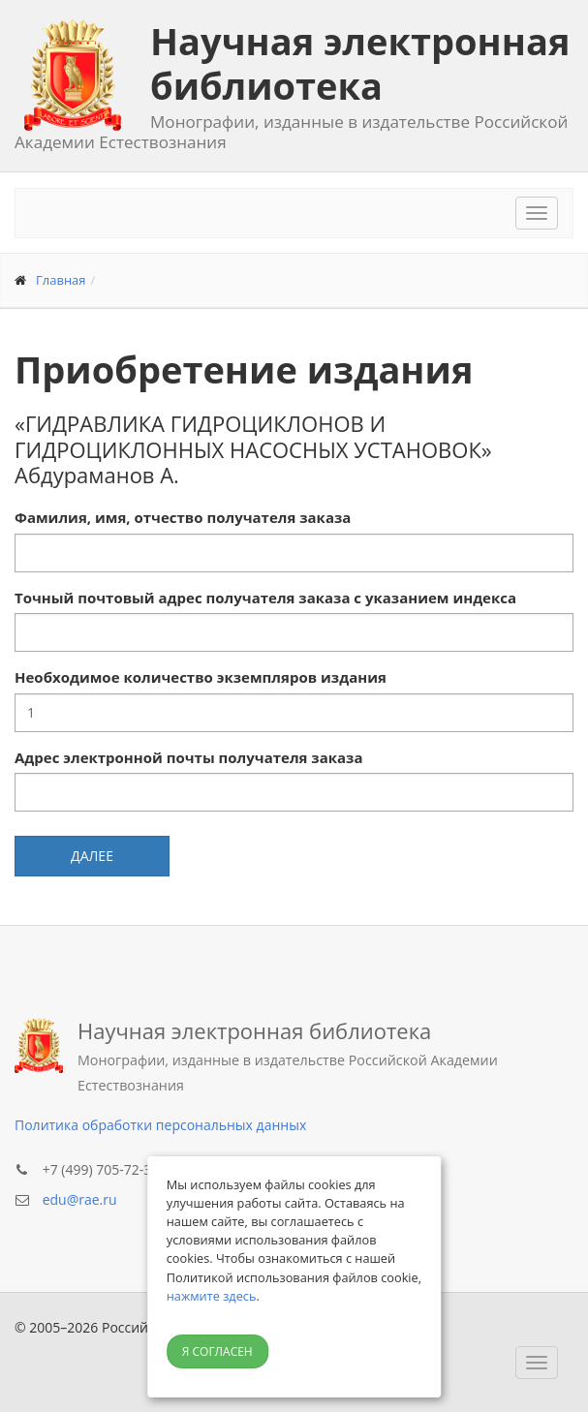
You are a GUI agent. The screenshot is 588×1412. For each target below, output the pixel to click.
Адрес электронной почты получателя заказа (188, 757)
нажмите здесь (212, 1296)
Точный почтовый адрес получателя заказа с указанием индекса (265, 597)
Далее (92, 855)
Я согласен (217, 1351)
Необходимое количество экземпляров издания (201, 677)
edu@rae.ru (80, 1199)
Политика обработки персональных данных (160, 1125)
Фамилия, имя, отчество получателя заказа (183, 517)
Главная (61, 280)
